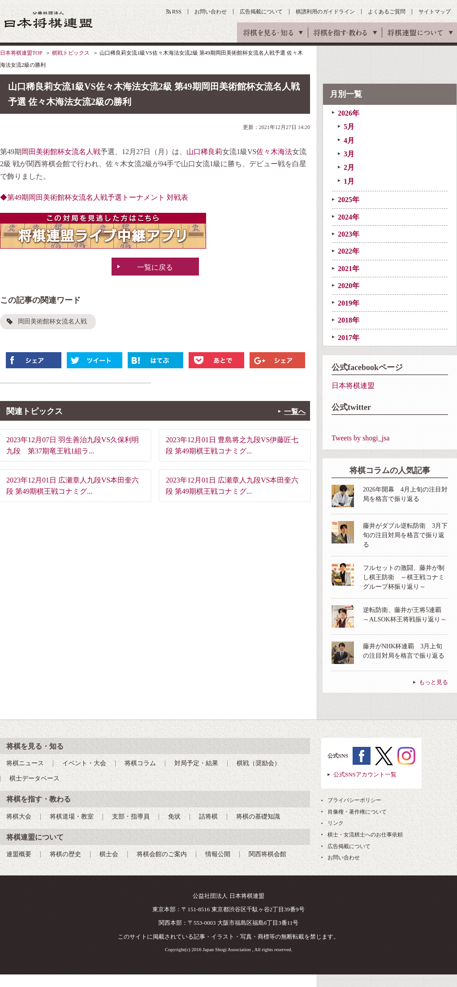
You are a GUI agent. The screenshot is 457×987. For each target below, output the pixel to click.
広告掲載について (261, 12)
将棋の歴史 (65, 854)
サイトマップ (434, 12)
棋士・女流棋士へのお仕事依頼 (365, 835)
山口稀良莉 (204, 151)
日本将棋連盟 (353, 385)
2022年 (348, 251)
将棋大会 (18, 816)
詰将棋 (208, 816)
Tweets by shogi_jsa (361, 438)
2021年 (348, 268)
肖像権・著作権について (357, 812)
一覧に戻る (155, 267)
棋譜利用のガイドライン (325, 12)
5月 (349, 126)
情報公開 (217, 854)
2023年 (348, 234)
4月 (349, 140)
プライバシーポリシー (354, 800)
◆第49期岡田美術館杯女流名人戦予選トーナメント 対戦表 (94, 197)
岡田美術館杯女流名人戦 (61, 151)
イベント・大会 (84, 763)
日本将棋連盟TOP (21, 53)
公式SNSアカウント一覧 (365, 774)
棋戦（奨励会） (258, 763)
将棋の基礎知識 (258, 816)
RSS (176, 12)
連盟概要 (18, 854)
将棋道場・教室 (72, 816)
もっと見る (433, 682)
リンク (336, 823)
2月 (349, 167)
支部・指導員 (131, 816)
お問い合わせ (210, 12)
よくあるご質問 (386, 12)
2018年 (348, 320)
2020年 (348, 285)
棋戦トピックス (71, 53)
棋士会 (108, 854)
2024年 (348, 217)
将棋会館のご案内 (162, 854)
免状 (174, 816)
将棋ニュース (25, 763)
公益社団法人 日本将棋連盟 (48, 19)
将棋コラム (140, 763)
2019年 (348, 303)
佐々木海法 (274, 151)
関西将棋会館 (267, 854)
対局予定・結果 (196, 763)
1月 (349, 181)
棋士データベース (34, 778)
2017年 (348, 337)
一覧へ (295, 411)
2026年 (348, 113)
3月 (349, 154)
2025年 (348, 199)
